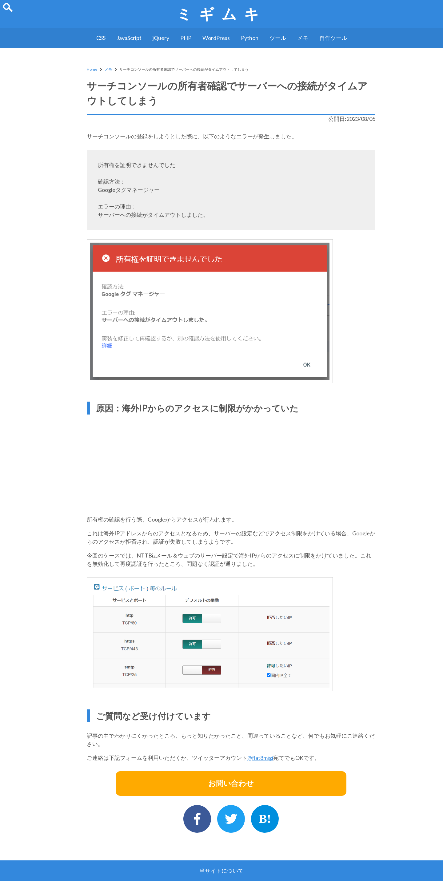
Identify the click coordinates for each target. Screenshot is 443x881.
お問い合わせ (231, 783)
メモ (302, 37)
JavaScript (129, 37)
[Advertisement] (231, 463)
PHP (185, 37)
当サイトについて (221, 870)
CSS (101, 37)
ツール (277, 37)
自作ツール (333, 37)
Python (249, 37)
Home (92, 69)
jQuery (161, 37)
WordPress (216, 37)
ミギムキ (221, 13)
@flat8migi (260, 757)
